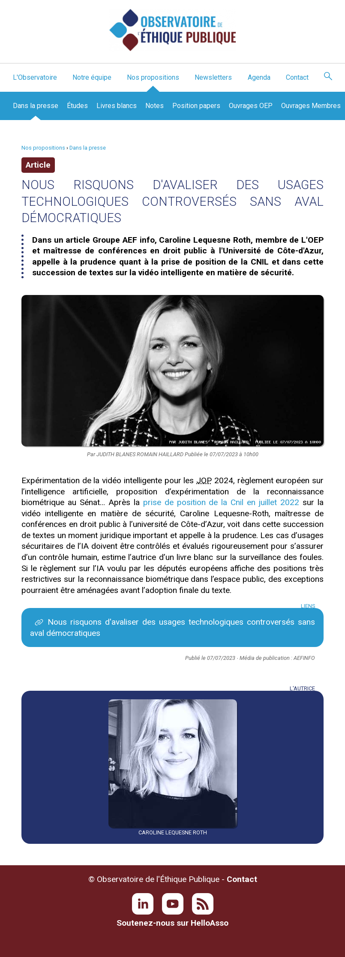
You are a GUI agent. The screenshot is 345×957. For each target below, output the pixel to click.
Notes (154, 106)
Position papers (196, 106)
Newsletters (213, 77)
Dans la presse (35, 106)
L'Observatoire (35, 77)
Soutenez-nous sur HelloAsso (172, 923)
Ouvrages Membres (311, 106)
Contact (297, 77)
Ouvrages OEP (251, 106)
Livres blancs (116, 106)
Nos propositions (153, 77)
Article (38, 165)
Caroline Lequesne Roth (172, 832)
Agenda (259, 77)
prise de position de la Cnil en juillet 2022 (221, 502)
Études (77, 106)
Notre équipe (91, 77)
